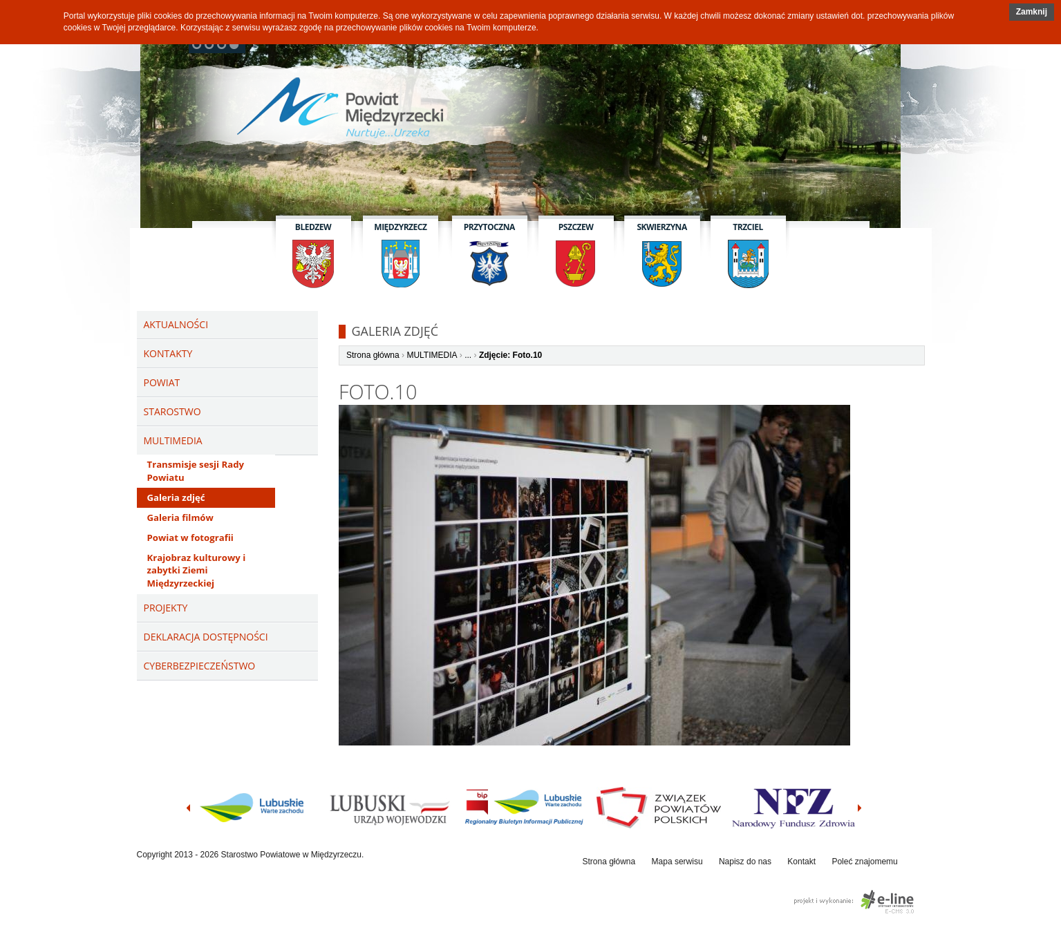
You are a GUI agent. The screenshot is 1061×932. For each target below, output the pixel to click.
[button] (1031, 12)
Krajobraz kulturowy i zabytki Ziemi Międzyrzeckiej (196, 570)
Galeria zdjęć (176, 497)
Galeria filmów (180, 517)
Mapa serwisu (677, 861)
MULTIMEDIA (431, 355)
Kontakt (801, 861)
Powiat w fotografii (190, 537)
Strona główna (373, 355)
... (467, 355)
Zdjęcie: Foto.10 (510, 355)
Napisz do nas (745, 861)
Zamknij (1031, 12)
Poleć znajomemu (864, 861)
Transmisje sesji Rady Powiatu (195, 471)
